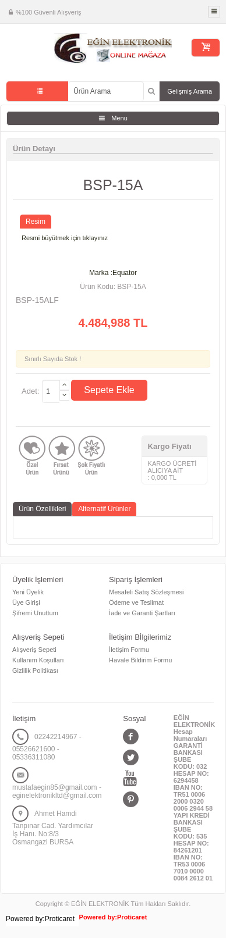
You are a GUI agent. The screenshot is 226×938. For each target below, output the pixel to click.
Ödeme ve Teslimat (136, 602)
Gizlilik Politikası (35, 670)
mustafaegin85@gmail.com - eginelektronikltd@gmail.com (57, 791)
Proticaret (132, 917)
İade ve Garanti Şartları (142, 612)
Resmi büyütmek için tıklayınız (65, 237)
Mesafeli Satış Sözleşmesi (146, 592)
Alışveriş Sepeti (34, 649)
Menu (119, 118)
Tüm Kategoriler (37, 91)
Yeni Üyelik (28, 592)
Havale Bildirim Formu (140, 660)
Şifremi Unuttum (35, 612)
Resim (35, 221)
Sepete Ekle (109, 390)
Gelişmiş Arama (189, 91)
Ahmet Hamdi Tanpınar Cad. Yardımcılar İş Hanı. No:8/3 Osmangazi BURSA (52, 827)
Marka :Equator (113, 273)
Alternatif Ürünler (104, 509)
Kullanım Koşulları (38, 660)
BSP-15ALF (37, 300)
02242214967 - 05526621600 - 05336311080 (47, 747)
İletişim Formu (129, 649)
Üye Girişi (26, 602)
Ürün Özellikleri (42, 509)
